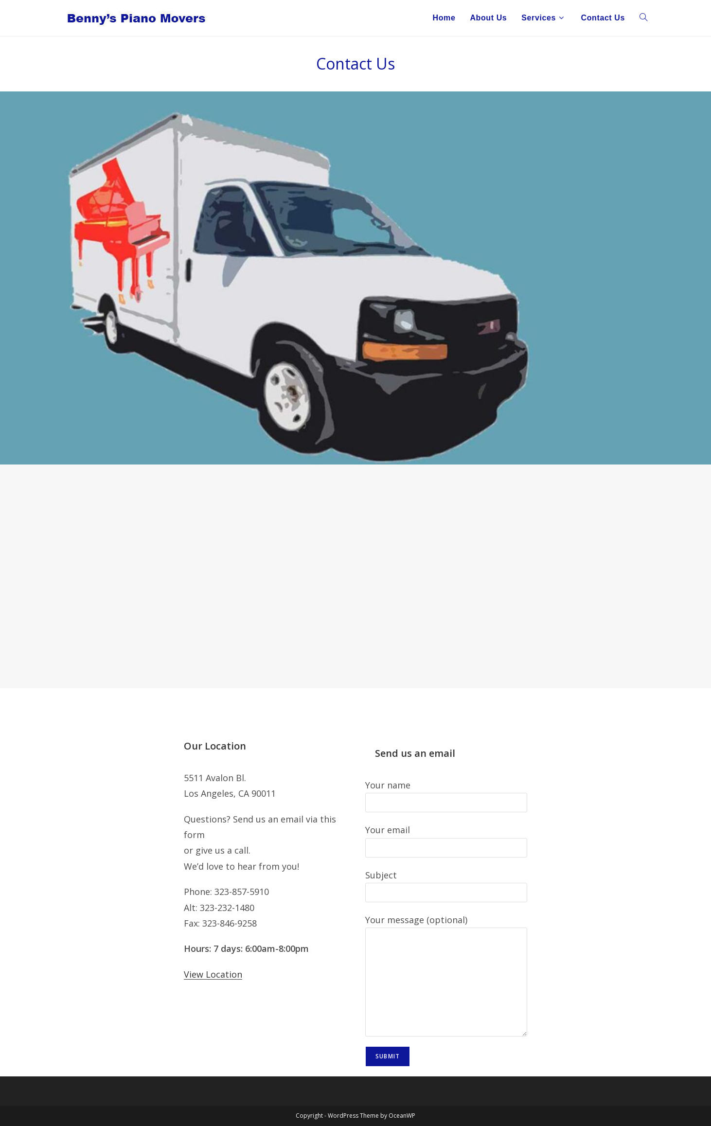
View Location (213, 974)
